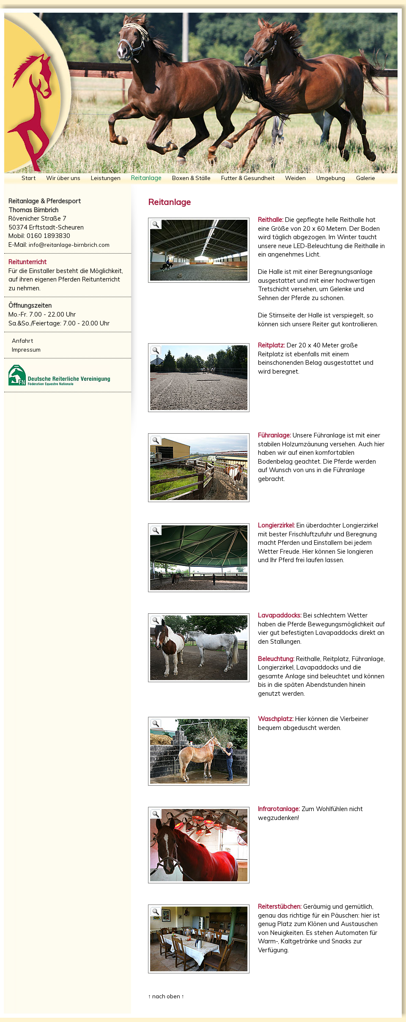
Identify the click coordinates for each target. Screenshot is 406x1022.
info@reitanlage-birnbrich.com (69, 244)
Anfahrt (22, 340)
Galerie (365, 178)
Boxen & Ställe (191, 178)
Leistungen (106, 178)
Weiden (295, 178)
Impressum (26, 349)
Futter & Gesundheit (247, 178)
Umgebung (330, 178)
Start (29, 178)
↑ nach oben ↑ (166, 996)
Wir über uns (63, 178)
